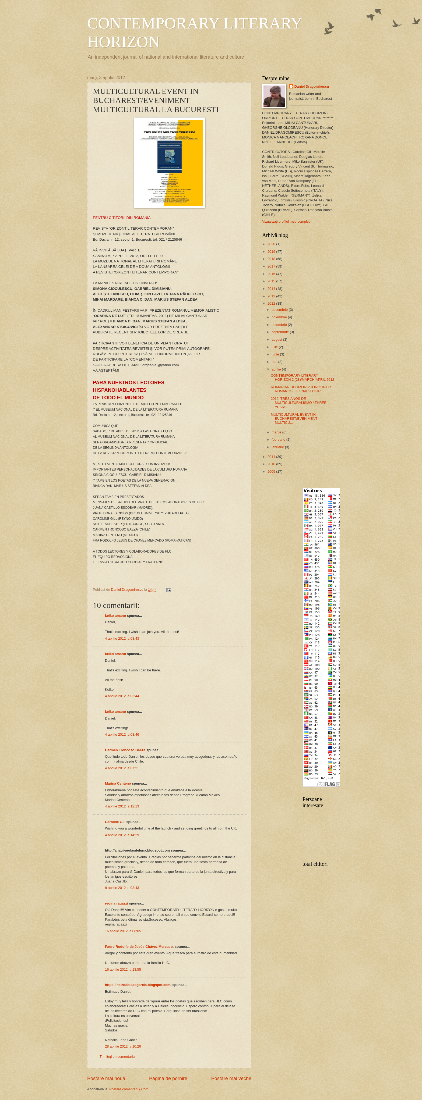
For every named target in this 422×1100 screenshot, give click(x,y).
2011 (272, 457)
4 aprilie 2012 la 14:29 (122, 835)
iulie (275, 347)
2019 (272, 252)
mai (275, 362)
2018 (272, 259)
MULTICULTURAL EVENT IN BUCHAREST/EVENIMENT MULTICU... (294, 418)
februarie (279, 439)
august (277, 339)
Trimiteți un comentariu (117, 1057)
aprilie (277, 369)
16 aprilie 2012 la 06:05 (123, 931)
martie (277, 432)
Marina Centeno (118, 783)
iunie (276, 354)
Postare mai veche (231, 1078)
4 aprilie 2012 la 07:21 (122, 768)
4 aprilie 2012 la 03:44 (122, 696)
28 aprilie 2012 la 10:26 (123, 1046)
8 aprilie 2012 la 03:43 (122, 888)
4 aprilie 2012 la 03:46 (122, 734)
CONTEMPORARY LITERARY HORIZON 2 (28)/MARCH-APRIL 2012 (302, 377)
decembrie (280, 310)
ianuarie (278, 447)
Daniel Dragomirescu (311, 86)
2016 (272, 274)
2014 (272, 289)
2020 (272, 244)
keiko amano (115, 616)
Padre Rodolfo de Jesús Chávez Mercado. (139, 947)
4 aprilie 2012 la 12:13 (122, 806)
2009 (272, 471)
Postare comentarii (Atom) (129, 1089)
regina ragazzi (116, 903)
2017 (272, 266)
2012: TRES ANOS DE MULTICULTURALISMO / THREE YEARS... (298, 403)
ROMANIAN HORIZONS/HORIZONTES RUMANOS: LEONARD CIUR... (301, 389)
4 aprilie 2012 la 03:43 (122, 638)
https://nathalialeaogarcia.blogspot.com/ (138, 985)
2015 (272, 281)
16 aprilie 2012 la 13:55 (123, 969)
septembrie (281, 332)
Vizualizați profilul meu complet (286, 221)
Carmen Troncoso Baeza (125, 750)
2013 (272, 296)
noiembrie (280, 317)
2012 (272, 303)
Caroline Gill (115, 822)
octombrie (280, 325)
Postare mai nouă (106, 1078)
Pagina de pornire (168, 1078)
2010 (272, 464)
